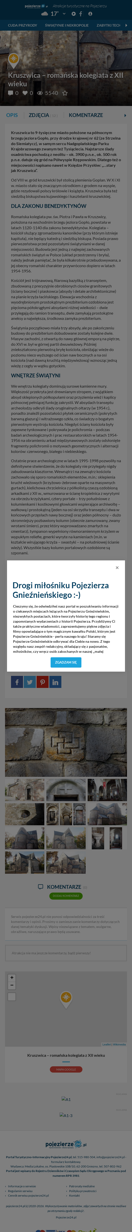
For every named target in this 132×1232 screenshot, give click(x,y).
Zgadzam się (66, 662)
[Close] (117, 567)
